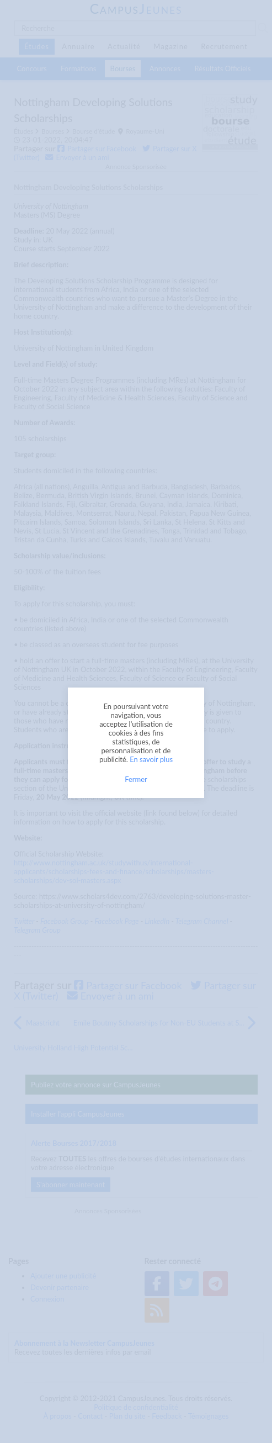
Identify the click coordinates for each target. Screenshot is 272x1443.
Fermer (136, 779)
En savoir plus (151, 759)
